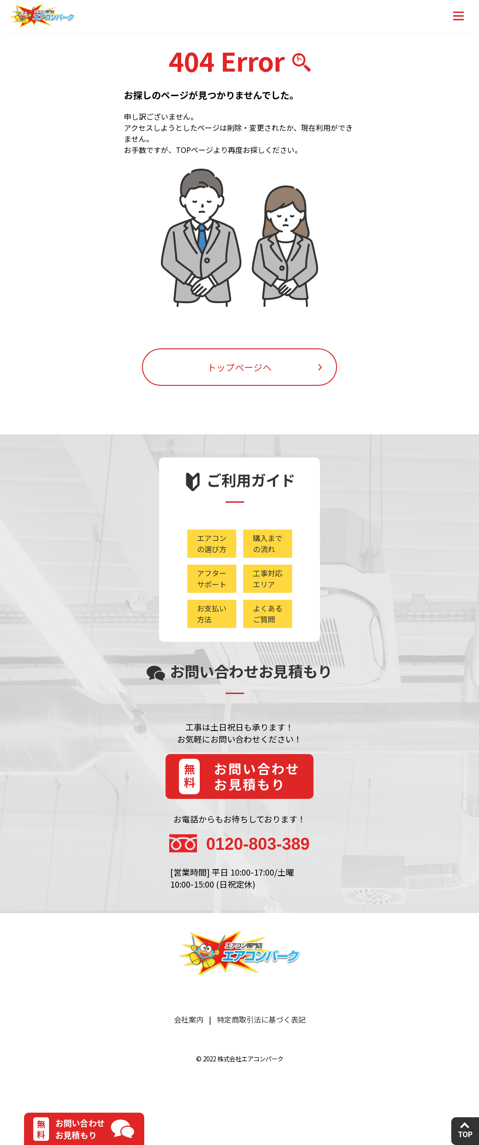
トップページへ (239, 374)
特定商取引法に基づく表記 (261, 1035)
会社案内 (188, 1035)
